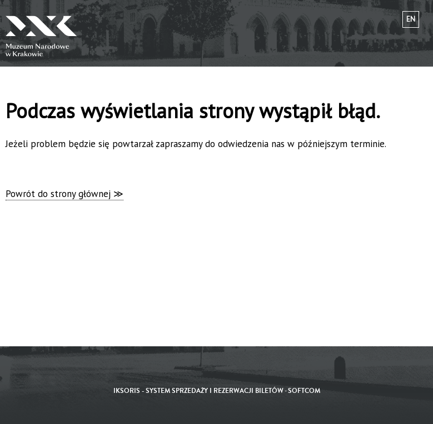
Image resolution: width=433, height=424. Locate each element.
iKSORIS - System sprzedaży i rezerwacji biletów (198, 391)
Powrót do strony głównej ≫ (64, 194)
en (410, 19)
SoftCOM (304, 391)
